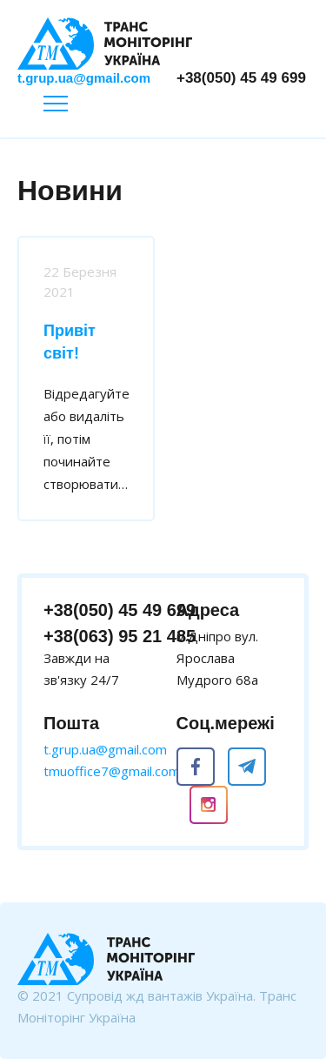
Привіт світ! (69, 342)
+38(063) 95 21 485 (119, 636)
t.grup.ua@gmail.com (83, 77)
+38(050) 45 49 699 (241, 78)
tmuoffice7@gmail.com (111, 771)
